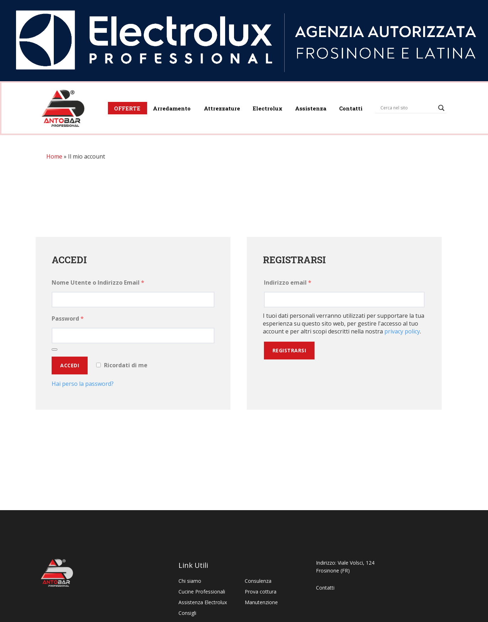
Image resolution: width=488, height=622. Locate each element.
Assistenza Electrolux (202, 602)
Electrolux (261, 106)
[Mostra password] (54, 351)
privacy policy (402, 333)
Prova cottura (260, 591)
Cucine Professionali (201, 591)
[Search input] (406, 107)
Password (68, 320)
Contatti (348, 106)
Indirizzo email (287, 284)
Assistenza (306, 106)
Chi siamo (189, 580)
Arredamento (163, 106)
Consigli (187, 613)
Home (54, 158)
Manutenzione (261, 602)
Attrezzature (214, 106)
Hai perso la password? (83, 385)
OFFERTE (116, 106)
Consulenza (258, 580)
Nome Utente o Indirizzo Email (98, 284)
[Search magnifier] (440, 107)
